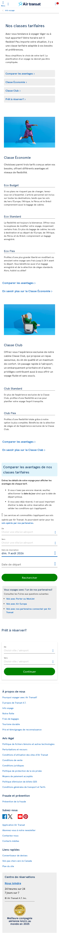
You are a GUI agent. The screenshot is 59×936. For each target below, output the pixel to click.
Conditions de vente (12, 760)
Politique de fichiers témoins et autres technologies (28, 744)
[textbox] (29, 531)
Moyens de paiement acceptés (17, 776)
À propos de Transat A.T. (14, 702)
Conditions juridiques (13, 765)
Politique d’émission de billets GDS (19, 781)
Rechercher (29, 577)
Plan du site (8, 866)
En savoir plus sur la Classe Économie (26, 291)
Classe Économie (15, 82)
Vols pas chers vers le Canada (17, 860)
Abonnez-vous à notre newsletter (19, 830)
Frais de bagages (10, 718)
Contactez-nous (10, 835)
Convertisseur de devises (14, 855)
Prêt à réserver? (15, 99)
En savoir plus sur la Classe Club (22, 450)
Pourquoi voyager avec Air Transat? (19, 697)
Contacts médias (10, 840)
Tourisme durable (11, 724)
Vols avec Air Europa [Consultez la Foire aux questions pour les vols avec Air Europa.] (16, 603)
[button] (29, 671)
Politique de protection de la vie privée (22, 770)
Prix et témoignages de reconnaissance (22, 729)
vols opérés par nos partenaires (17, 522)
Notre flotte (8, 713)
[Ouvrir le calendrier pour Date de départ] (55, 564)
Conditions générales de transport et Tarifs (23, 786)
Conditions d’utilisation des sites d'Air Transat (25, 754)
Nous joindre (13, 883)
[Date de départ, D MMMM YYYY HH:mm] (29, 564)
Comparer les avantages (19, 73)
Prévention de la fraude (14, 801)
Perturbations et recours (14, 749)
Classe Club (12, 90)
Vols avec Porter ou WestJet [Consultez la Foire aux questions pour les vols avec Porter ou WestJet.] (20, 598)
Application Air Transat (13, 824)
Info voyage (10, 10)
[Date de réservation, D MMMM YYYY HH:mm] (29, 553)
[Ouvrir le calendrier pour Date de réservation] (55, 553)
